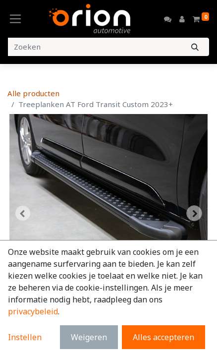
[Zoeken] (195, 47)
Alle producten (33, 93)
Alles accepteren (163, 337)
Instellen (25, 337)
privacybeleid (33, 311)
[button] (22, 213)
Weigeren (89, 337)
